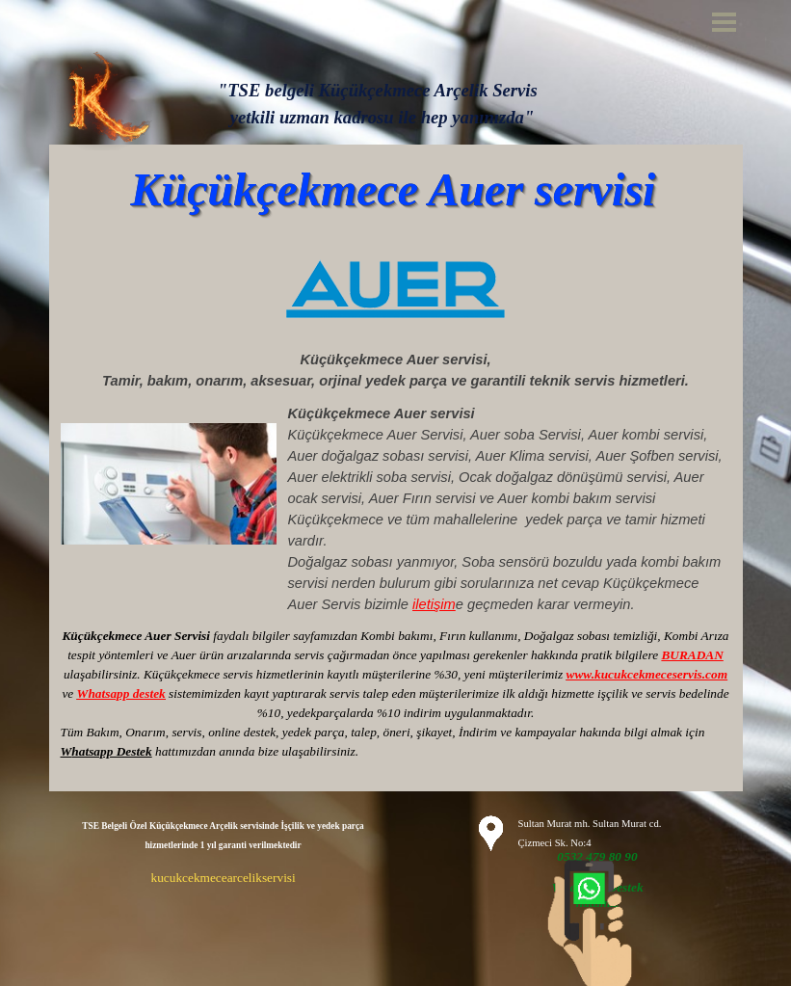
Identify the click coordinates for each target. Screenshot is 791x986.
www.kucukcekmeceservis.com (647, 674)
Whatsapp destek (121, 693)
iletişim (434, 604)
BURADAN (692, 655)
